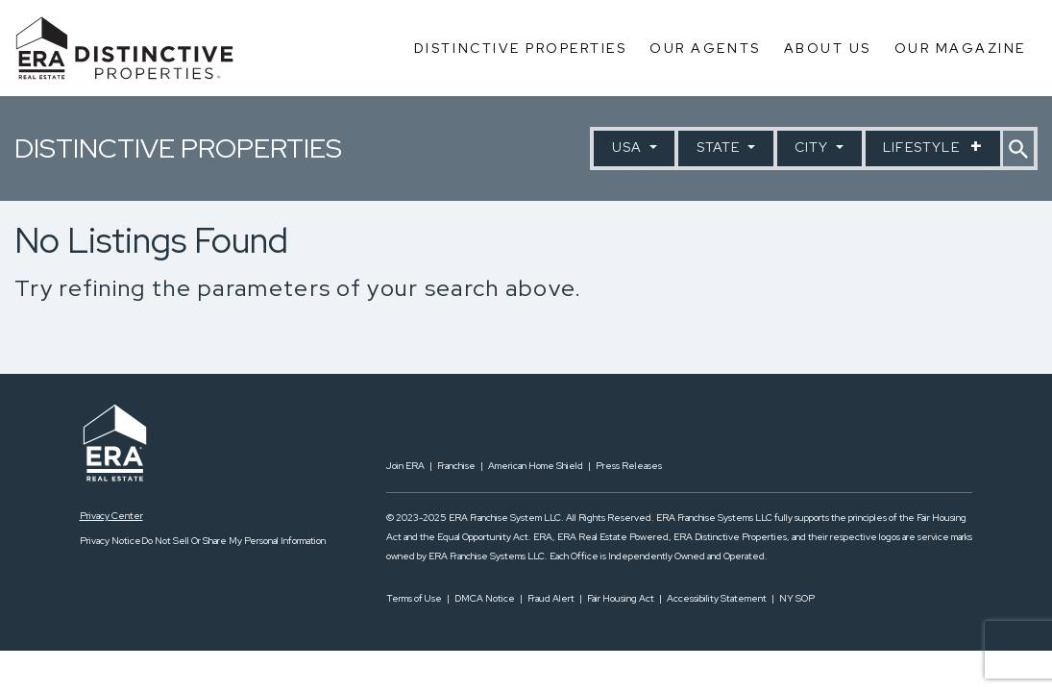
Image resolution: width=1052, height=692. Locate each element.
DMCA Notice (484, 598)
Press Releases (629, 465)
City (814, 147)
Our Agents (704, 48)
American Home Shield (535, 465)
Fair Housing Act (620, 598)
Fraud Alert (551, 598)
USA (629, 147)
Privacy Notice (110, 540)
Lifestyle (923, 147)
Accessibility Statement (717, 598)
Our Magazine (960, 48)
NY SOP (797, 598)
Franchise (456, 465)
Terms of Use (414, 598)
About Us (827, 48)
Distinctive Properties (520, 48)
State (721, 147)
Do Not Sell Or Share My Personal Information (233, 540)
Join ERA (405, 465)
